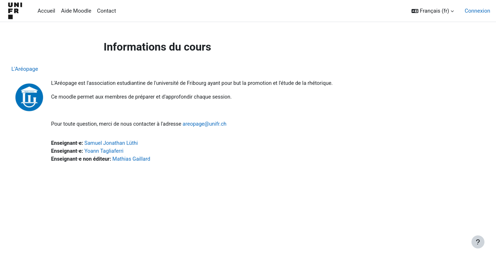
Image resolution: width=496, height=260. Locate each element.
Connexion (477, 11)
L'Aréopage (40, 69)
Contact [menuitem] (106, 11)
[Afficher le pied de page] (477, 241)
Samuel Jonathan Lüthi (129, 144)
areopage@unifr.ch (226, 125)
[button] (432, 11)
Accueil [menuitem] (46, 11)
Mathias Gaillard (150, 160)
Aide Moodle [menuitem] (76, 11)
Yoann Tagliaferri (122, 153)
